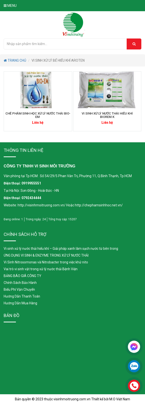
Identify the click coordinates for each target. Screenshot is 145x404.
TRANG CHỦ (15, 60)
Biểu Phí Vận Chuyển (19, 289)
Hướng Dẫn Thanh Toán (22, 296)
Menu (10, 6)
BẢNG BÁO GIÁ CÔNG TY (22, 276)
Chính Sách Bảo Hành (20, 283)
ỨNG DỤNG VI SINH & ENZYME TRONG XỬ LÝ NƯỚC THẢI (46, 255)
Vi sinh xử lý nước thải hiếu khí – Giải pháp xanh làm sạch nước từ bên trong (61, 248)
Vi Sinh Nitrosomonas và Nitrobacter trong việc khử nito (46, 262)
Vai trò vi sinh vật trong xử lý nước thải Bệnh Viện (41, 269)
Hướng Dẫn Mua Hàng (20, 303)
